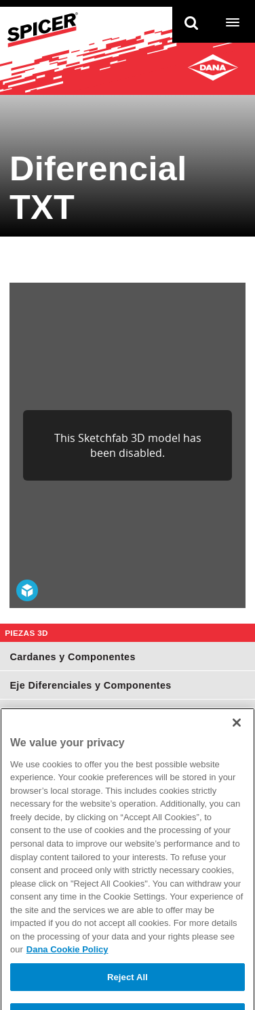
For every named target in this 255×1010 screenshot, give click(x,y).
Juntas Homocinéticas (63, 713)
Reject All (127, 994)
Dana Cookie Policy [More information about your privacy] (67, 966)
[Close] (237, 739)
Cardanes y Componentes (72, 656)
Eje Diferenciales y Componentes (90, 685)
